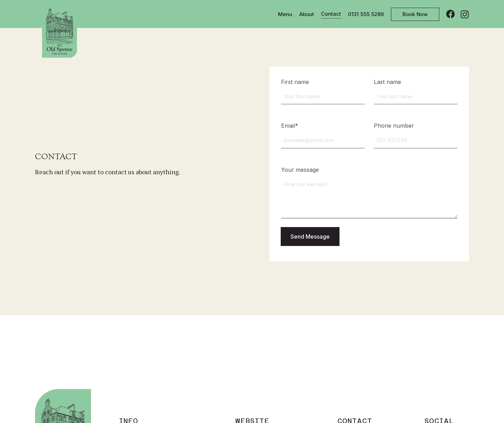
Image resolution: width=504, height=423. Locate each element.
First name (295, 81)
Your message (300, 169)
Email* (289, 125)
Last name (387, 81)
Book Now (415, 14)
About (306, 14)
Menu (285, 14)
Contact (331, 13)
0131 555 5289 (366, 14)
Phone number (394, 125)
